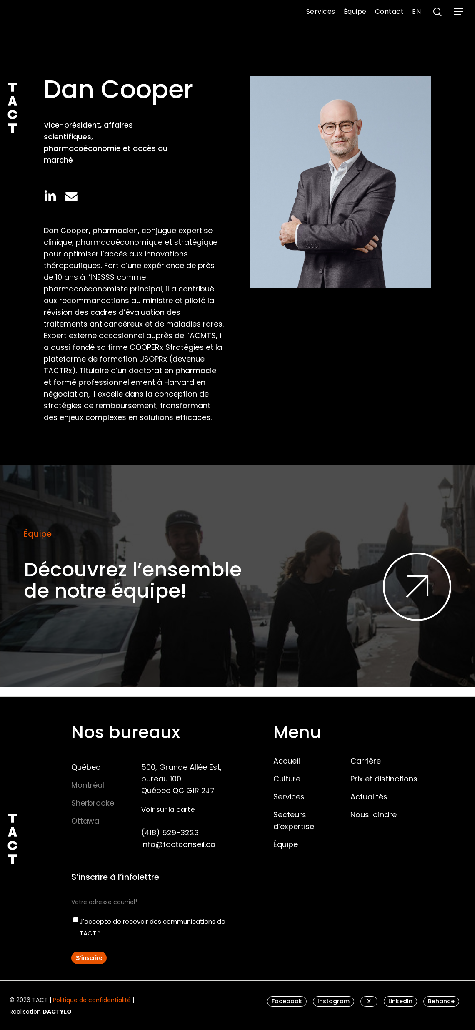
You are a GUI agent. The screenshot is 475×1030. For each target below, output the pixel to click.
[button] (458, 12)
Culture (286, 779)
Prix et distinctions (384, 779)
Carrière (365, 761)
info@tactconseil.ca (178, 844)
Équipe (285, 844)
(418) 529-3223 (170, 832)
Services (289, 796)
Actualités (369, 796)
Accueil (286, 761)
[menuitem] (416, 11)
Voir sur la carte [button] (168, 809)
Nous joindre (373, 814)
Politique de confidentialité (92, 1000)
